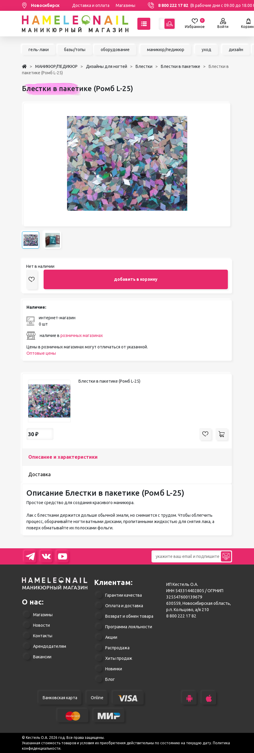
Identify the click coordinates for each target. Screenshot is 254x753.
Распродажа (117, 647)
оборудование (115, 49)
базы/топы (74, 49)
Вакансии (42, 656)
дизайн (236, 49)
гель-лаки (39, 49)
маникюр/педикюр (165, 49)
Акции (111, 637)
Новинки (113, 668)
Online (97, 697)
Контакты (42, 635)
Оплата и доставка (124, 605)
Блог (110, 679)
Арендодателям (49, 646)
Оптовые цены (41, 353)
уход (206, 49)
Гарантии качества (123, 595)
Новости (41, 625)
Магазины (125, 5)
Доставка (39, 474)
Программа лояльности (128, 626)
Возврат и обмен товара (129, 616)
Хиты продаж (118, 658)
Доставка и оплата (90, 5)
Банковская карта (60, 697)
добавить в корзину (136, 279)
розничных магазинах (81, 335)
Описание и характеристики (63, 457)
